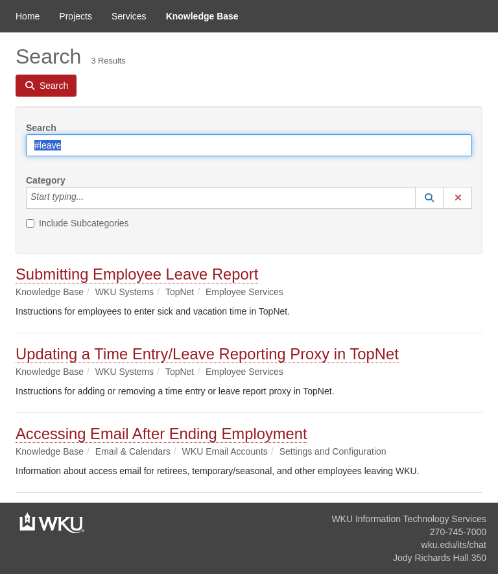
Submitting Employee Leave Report (137, 274)
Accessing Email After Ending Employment (161, 433)
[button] (429, 198)
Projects (75, 16)
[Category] (91, 198)
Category (45, 180)
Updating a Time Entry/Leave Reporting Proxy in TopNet (207, 354)
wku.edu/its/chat (453, 545)
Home (28, 16)
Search (41, 128)
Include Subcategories (77, 223)
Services (129, 16)
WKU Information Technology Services (408, 519)
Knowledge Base (202, 16)
